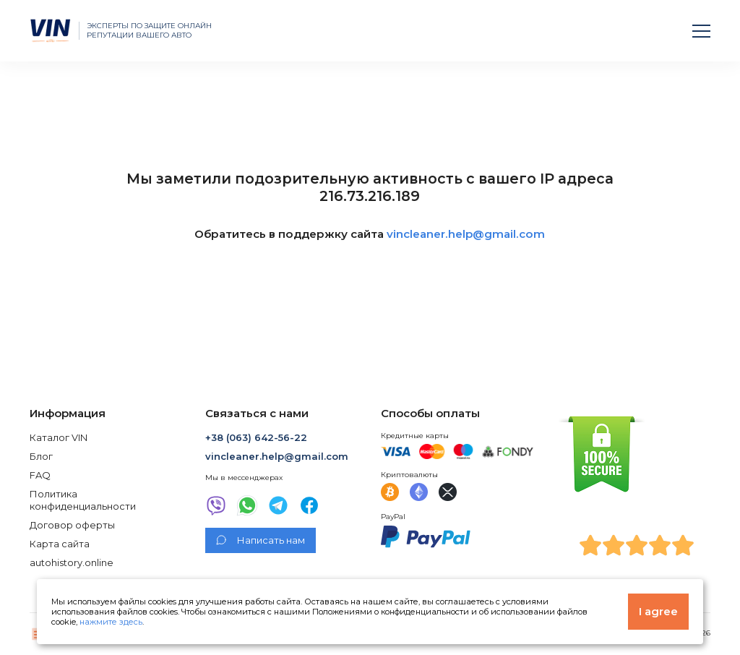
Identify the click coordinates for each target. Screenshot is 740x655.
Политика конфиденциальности (83, 499)
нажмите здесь (110, 622)
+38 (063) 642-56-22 (256, 437)
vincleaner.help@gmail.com (466, 234)
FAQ (40, 475)
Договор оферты (72, 525)
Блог (41, 456)
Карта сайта (60, 543)
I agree (658, 611)
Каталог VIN (58, 437)
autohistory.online (71, 562)
